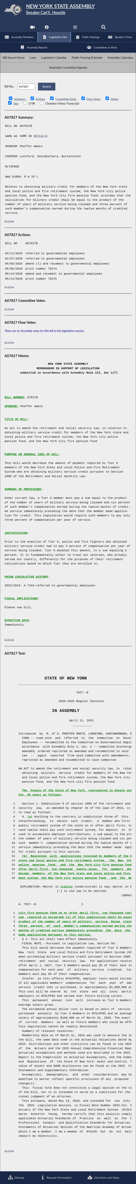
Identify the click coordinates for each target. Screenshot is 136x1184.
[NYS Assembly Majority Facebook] (46, 29)
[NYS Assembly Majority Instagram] (75, 29)
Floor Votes (96, 108)
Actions (41, 108)
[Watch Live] (32, 29)
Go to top (9, 230)
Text (16, 113)
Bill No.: (10, 95)
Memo (118, 108)
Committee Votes (67, 108)
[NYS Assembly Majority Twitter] (61, 29)
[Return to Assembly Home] (68, 10)
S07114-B (41, 146)
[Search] (104, 29)
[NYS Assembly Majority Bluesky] (90, 29)
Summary (20, 108)
